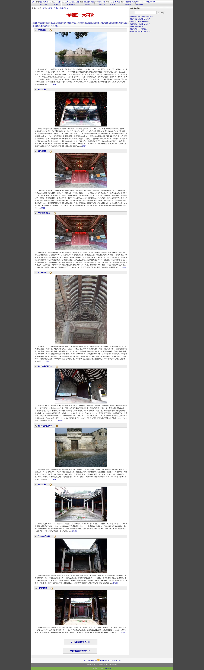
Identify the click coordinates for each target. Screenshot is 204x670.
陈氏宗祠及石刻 (45, 366)
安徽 (66, 4)
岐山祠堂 (42, 273)
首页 (32, 2)
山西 (40, 4)
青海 (133, 2)
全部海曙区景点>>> (80, 642)
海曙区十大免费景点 (101, 23)
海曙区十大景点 (88, 23)
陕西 (126, 2)
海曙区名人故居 (65, 23)
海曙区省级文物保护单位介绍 (140, 19)
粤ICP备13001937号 (90, 661)
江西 (103, 4)
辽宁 (55, 2)
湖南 (100, 4)
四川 (88, 2)
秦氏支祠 (42, 89)
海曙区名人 (48, 26)
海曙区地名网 (39, 26)
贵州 (92, 2)
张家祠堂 (43, 588)
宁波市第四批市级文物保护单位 (141, 32)
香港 (111, 4)
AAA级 (152, 2)
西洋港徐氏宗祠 (45, 426)
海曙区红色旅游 (54, 23)
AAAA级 (147, 2)
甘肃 (129, 2)
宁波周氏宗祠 (44, 213)
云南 (85, 4)
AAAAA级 (139, 2)
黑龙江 (56, 4)
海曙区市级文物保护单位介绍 (140, 21)
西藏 (88, 4)
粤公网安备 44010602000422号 (108, 660)
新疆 (129, 4)
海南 (118, 2)
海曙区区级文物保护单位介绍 (140, 24)
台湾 (77, 2)
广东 (111, 2)
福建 (70, 4)
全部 (110, 23)
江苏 (70, 2)
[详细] (54, 84)
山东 (73, 4)
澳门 (114, 4)
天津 (44, 2)
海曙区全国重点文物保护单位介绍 (141, 17)
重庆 (85, 2)
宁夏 (126, 4)
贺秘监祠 (42, 30)
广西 (114, 2)
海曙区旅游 (64, 8)
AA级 (138, 4)
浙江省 (50, 8)
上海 (66, 2)
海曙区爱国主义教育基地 (138, 29)
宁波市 (56, 8)
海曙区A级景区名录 (136, 27)
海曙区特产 (116, 23)
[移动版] (55, 26)
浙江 (73, 2)
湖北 (103, 2)
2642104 (108, 668)
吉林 (59, 2)
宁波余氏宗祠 (44, 536)
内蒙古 (45, 4)
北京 (40, 2)
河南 (100, 2)
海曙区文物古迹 (43, 23)
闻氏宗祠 (42, 151)
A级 (141, 4)
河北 (47, 2)
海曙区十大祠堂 (77, 23)
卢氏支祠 (42, 484)
